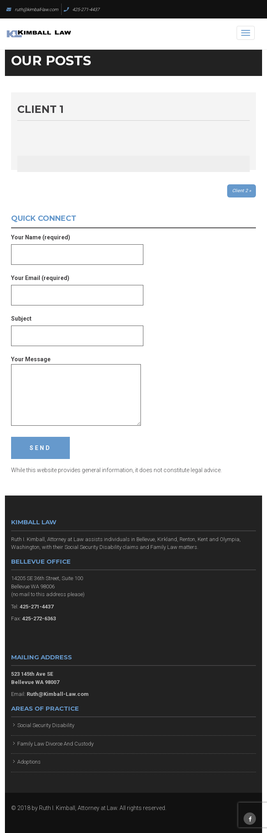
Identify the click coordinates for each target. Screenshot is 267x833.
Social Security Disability (45, 725)
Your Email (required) (77, 286)
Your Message (76, 391)
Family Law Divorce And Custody (55, 744)
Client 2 (240, 190)
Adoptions (29, 762)
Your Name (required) (77, 246)
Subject (77, 327)
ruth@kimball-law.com (32, 9)
